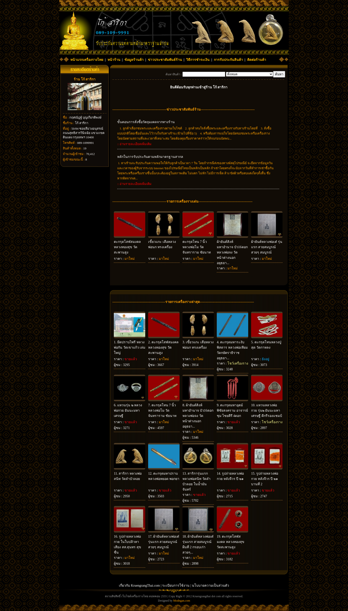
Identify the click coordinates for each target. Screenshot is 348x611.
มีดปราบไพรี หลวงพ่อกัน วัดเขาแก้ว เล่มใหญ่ (129, 347)
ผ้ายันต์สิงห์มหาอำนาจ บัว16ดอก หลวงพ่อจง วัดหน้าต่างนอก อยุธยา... (232, 252)
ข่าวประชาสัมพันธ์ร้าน (165, 60)
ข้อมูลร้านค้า (134, 60)
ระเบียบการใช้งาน (175, 585)
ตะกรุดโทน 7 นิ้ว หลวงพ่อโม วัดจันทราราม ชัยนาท (196, 247)
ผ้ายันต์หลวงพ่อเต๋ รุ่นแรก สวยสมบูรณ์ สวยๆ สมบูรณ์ (266, 247)
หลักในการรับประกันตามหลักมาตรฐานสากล (150, 157)
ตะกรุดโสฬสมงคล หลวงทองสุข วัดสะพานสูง (127, 247)
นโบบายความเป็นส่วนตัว (210, 585)
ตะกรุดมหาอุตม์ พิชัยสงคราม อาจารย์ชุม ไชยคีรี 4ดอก (232, 410)
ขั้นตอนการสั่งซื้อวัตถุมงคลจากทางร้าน (146, 122)
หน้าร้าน (114, 60)
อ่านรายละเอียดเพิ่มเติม (136, 144)
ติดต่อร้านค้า (256, 60)
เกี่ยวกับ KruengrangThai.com (139, 585)
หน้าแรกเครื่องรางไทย (86, 60)
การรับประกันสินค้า (228, 60)
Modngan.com (181, 600)
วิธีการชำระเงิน (198, 60)
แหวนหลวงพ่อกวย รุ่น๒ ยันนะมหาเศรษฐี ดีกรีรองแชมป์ (266, 410)
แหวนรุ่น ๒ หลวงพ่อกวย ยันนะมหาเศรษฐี (128, 410)
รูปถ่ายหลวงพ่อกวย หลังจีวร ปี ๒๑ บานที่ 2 (264, 479)
